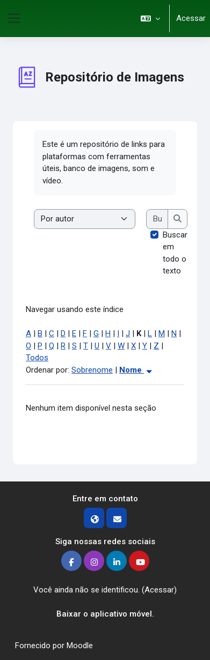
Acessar (191, 18)
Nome (136, 370)
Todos (37, 357)
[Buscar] (157, 219)
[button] (150, 18)
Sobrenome (92, 370)
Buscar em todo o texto (175, 253)
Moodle (80, 645)
